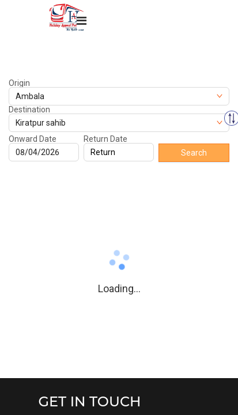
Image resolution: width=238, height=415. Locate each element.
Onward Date (32, 139)
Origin (19, 83)
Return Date (105, 139)
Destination (29, 109)
